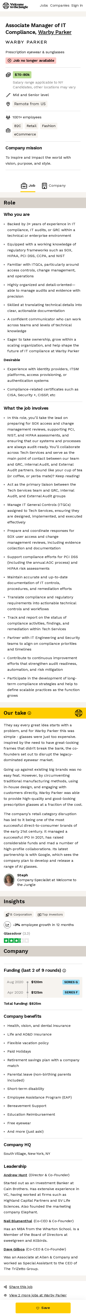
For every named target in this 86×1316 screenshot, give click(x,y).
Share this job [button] (18, 1287)
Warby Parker (55, 32)
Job (27, 185)
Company (53, 185)
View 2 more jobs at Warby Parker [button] (35, 1295)
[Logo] (15, 6)
